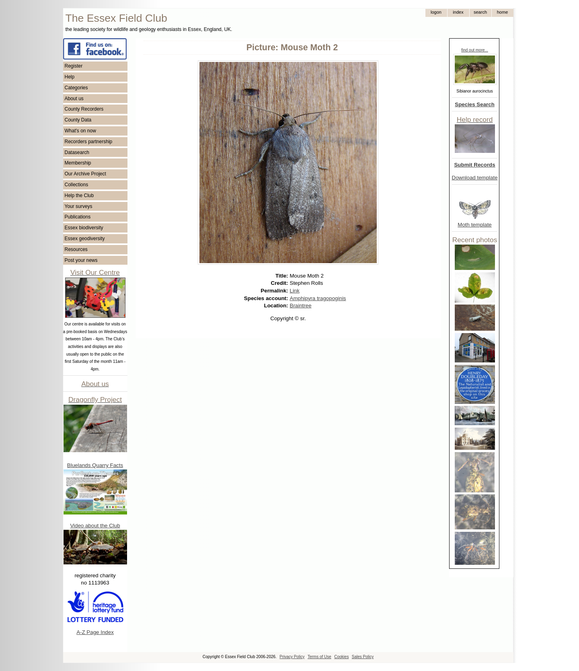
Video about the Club (95, 526)
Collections (76, 184)
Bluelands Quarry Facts (95, 465)
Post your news (81, 260)
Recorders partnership (89, 141)
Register (74, 66)
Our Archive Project (85, 174)
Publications (78, 217)
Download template (475, 178)
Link (295, 291)
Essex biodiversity (84, 228)
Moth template (474, 225)
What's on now (80, 131)
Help (70, 77)
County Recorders (84, 109)
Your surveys (78, 206)
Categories (76, 88)
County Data (78, 120)
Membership (78, 163)
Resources (76, 249)
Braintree (301, 306)
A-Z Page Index (95, 632)
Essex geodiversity (85, 238)
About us (74, 98)
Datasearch (77, 152)
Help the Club (79, 195)
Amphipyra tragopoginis (318, 298)
